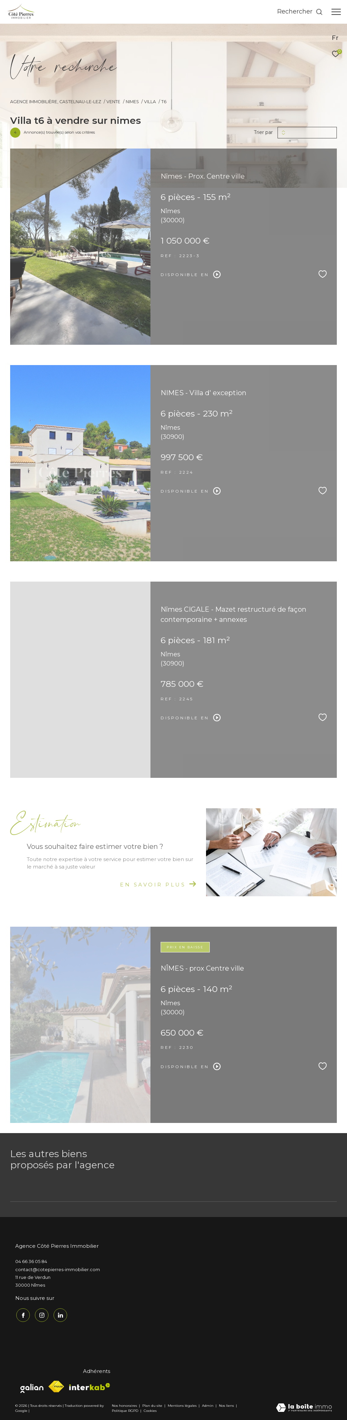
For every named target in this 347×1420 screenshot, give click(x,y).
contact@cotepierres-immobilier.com (57, 1269)
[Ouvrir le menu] (336, 12)
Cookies (150, 1410)
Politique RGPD (125, 1409)
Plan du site (152, 1404)
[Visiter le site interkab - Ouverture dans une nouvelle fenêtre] (89, 1385)
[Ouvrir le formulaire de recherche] (300, 12)
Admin (208, 1404)
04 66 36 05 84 (31, 1261)
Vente (113, 101)
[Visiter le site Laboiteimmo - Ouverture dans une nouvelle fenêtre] (304, 1407)
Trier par (263, 132)
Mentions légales (183, 1404)
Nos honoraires (124, 1404)
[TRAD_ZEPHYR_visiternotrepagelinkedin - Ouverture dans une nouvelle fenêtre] (59, 1314)
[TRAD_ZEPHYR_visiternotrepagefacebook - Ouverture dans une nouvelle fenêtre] (22, 1314)
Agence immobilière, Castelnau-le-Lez (55, 101)
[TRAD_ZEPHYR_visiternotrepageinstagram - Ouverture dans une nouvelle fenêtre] (40, 1314)
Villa (150, 101)
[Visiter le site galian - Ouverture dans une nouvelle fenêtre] (31, 1385)
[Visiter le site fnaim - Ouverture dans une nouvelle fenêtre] (56, 1386)
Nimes (132, 101)
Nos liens (227, 1404)
